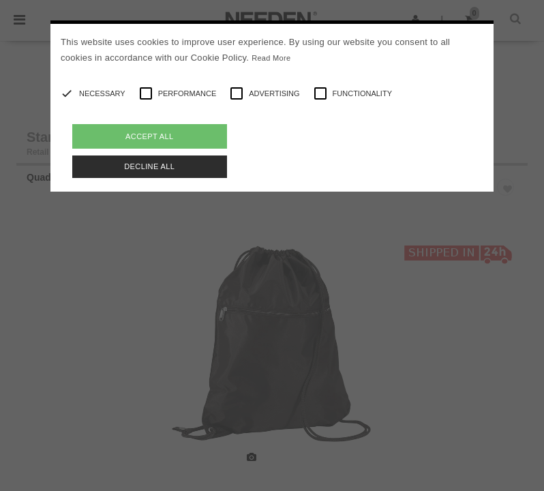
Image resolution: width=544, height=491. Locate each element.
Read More (271, 58)
